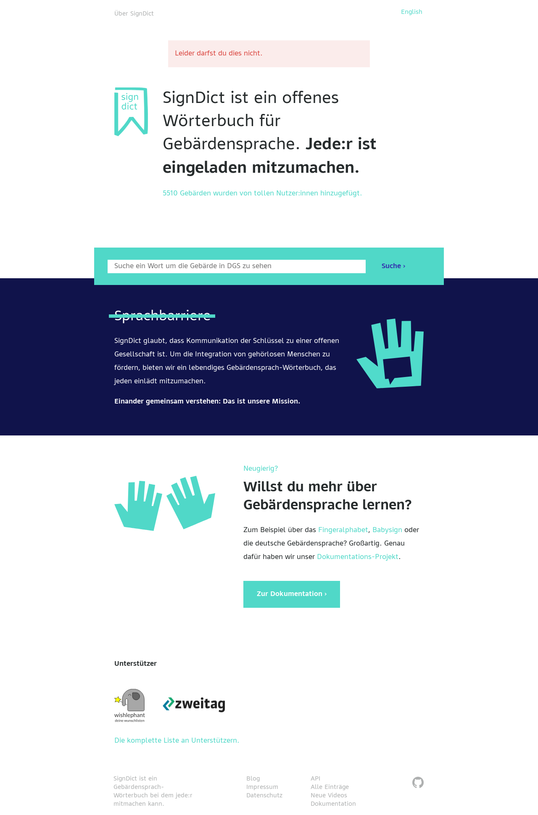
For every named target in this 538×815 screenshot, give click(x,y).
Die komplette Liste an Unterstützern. (177, 741)
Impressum (262, 787)
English (411, 12)
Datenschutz (264, 795)
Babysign (387, 530)
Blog (253, 779)
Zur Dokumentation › (292, 594)
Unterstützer (135, 664)
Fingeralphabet (343, 530)
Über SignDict (134, 14)
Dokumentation (333, 804)
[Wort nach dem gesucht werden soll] (237, 266)
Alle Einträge (330, 787)
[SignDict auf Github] (418, 784)
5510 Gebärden (187, 193)
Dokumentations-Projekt (357, 557)
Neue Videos (329, 795)
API (315, 779)
